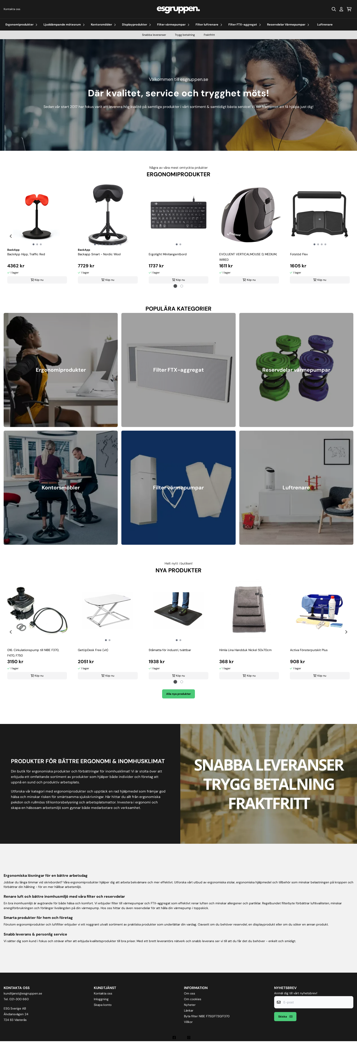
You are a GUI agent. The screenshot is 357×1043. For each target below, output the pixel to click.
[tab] (175, 286)
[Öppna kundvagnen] (349, 9)
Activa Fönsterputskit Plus (309, 650)
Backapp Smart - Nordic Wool (99, 254)
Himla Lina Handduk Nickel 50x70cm (245, 650)
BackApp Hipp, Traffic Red (26, 254)
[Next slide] (346, 236)
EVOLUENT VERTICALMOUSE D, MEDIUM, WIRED (248, 257)
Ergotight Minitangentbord (168, 254)
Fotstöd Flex (299, 254)
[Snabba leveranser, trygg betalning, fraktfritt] (268, 784)
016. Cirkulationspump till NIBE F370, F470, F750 (33, 652)
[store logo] (178, 9)
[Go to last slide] (11, 236)
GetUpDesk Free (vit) (93, 650)
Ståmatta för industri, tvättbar (170, 650)
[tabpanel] (37, 234)
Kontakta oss (12, 9)
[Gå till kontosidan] (341, 9)
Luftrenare (325, 24)
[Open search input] (334, 9)
